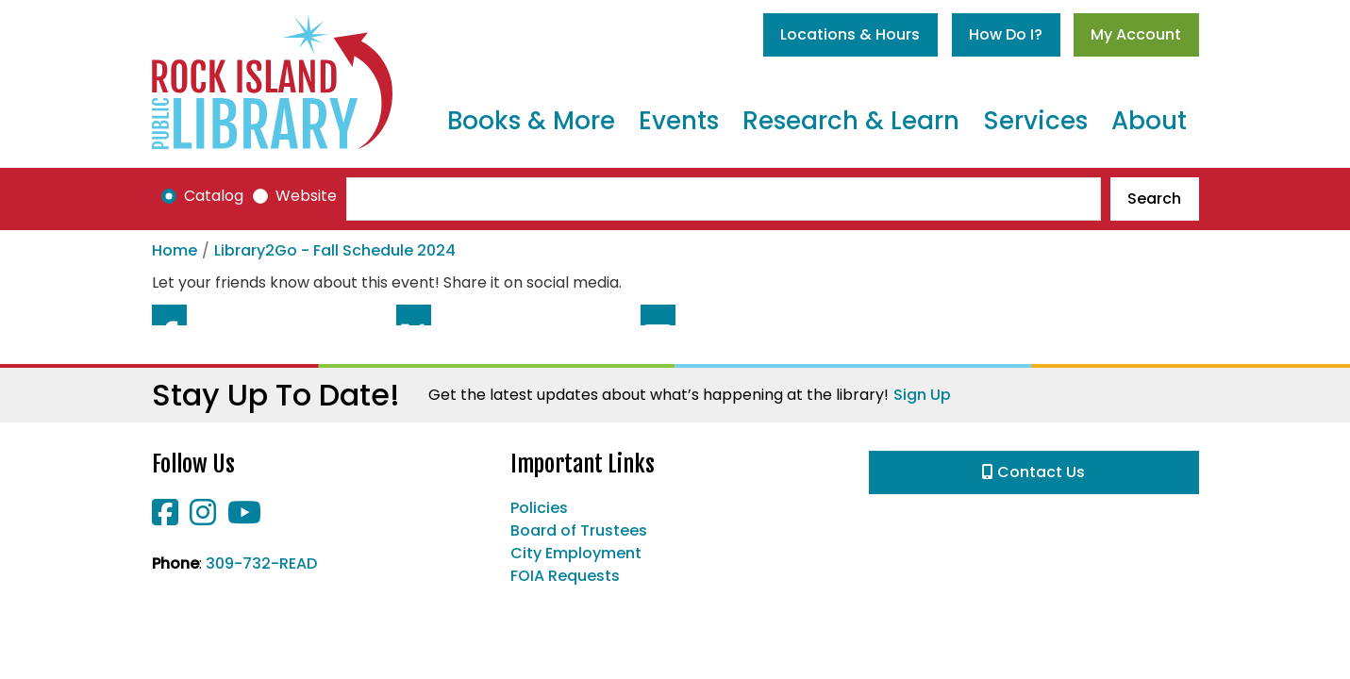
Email (658, 315)
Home (174, 250)
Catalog (213, 196)
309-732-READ (261, 563)
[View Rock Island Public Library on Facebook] (167, 518)
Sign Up (922, 395)
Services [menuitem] (1035, 121)
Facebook (169, 315)
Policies (539, 508)
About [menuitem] (1149, 121)
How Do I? (1005, 34)
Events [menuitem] (679, 121)
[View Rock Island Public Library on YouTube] (244, 518)
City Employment (576, 553)
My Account (1136, 34)
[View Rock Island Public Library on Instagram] (205, 518)
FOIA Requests (565, 576)
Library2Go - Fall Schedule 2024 (335, 250)
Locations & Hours (850, 34)
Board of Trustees (578, 530)
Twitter (413, 315)
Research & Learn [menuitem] (850, 121)
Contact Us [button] (1033, 472)
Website (306, 196)
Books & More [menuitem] (531, 121)
